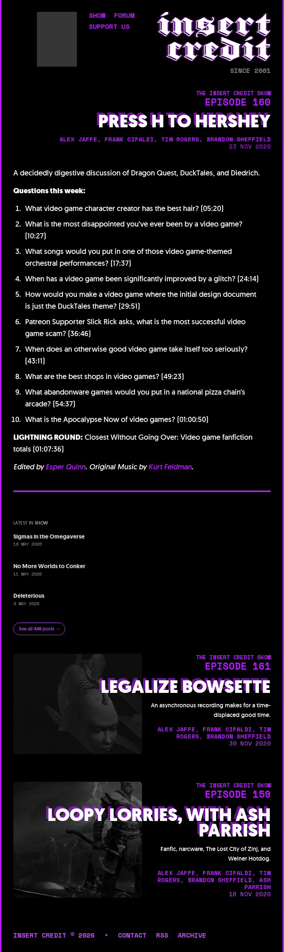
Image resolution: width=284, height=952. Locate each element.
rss (162, 935)
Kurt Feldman (170, 467)
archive (192, 935)
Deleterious (28, 596)
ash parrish (257, 883)
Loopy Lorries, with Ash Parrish (159, 822)
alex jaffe (78, 139)
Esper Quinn (65, 467)
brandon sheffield (239, 139)
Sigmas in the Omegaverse (49, 536)
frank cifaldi (129, 139)
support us (109, 27)
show (97, 16)
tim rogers (180, 139)
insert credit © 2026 (54, 935)
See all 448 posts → (39, 629)
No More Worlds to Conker (49, 566)
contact (132, 935)
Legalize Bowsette (186, 687)
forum (124, 16)
